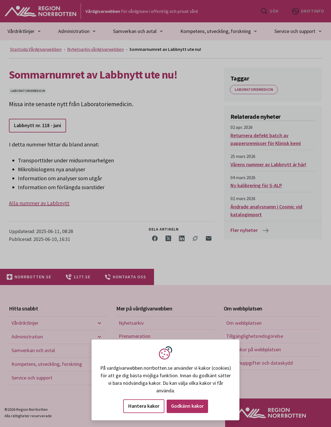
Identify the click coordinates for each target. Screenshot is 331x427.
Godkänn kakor (187, 406)
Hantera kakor (143, 406)
